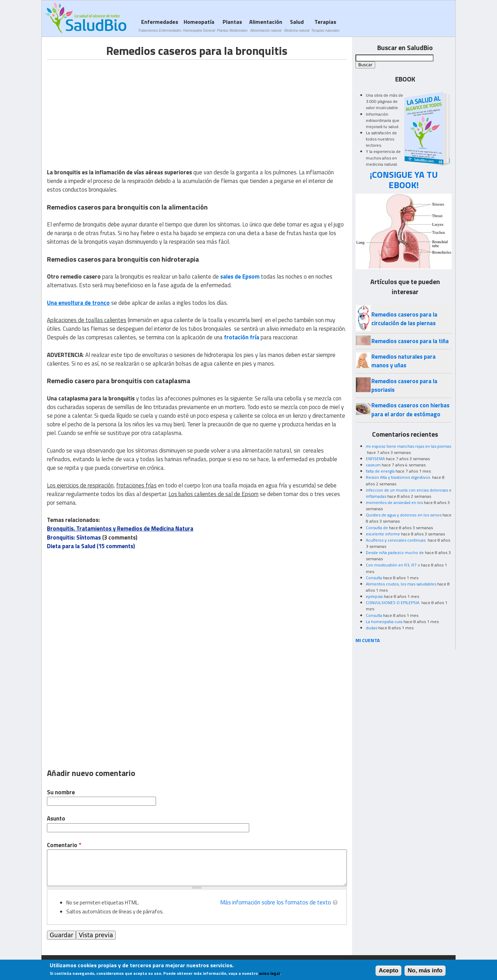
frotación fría (241, 337)
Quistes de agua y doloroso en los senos (403, 515)
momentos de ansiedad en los (394, 502)
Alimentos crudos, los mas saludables (401, 584)
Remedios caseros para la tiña (410, 341)
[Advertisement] (105, 108)
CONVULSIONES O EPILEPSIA (393, 602)
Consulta (374, 577)
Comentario (64, 845)
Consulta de (377, 527)
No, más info (425, 970)
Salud (296, 25)
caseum (373, 465)
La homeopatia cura (384, 621)
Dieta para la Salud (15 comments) (91, 546)
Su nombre (61, 792)
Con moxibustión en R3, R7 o (393, 565)
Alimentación (265, 25)
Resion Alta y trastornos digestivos (398, 477)
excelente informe (383, 534)
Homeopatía (199, 25)
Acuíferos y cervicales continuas (396, 540)
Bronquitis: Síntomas (74, 537)
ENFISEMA (375, 458)
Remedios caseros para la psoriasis (404, 385)
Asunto (56, 818)
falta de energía (380, 471)
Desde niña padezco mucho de (395, 552)
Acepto (388, 970)
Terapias (325, 25)
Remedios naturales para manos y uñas (403, 361)
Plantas (232, 25)
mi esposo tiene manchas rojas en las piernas (408, 446)
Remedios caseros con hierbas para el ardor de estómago (410, 409)
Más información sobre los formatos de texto (275, 902)
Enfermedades (159, 25)
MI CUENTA (367, 640)
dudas (371, 627)
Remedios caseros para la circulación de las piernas (404, 319)
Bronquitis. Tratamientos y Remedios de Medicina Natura (120, 528)
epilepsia (374, 596)
